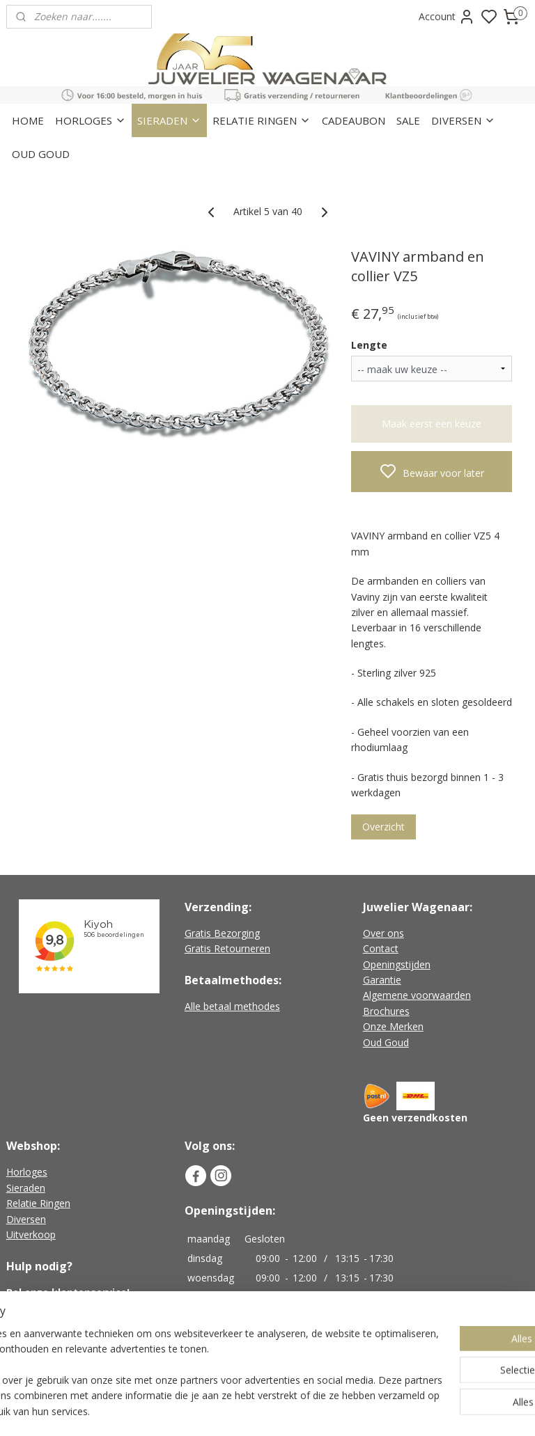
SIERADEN (169, 120)
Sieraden (25, 1187)
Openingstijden (397, 964)
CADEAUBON (353, 120)
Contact (380, 948)
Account (447, 16)
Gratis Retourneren (227, 948)
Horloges (26, 1171)
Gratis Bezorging (222, 933)
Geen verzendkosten (415, 1117)
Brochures (386, 1011)
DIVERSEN (463, 120)
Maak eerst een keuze (431, 424)
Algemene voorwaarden (417, 995)
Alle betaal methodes (232, 1006)
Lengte (369, 345)
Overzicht (383, 827)
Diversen (26, 1219)
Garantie (382, 979)
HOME (28, 120)
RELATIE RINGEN (261, 120)
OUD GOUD (41, 154)
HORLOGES (90, 120)
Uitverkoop (31, 1234)
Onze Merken (393, 1026)
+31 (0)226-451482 (67, 1308)
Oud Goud (386, 1042)
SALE (408, 120)
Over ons (383, 933)
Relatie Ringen (38, 1203)
